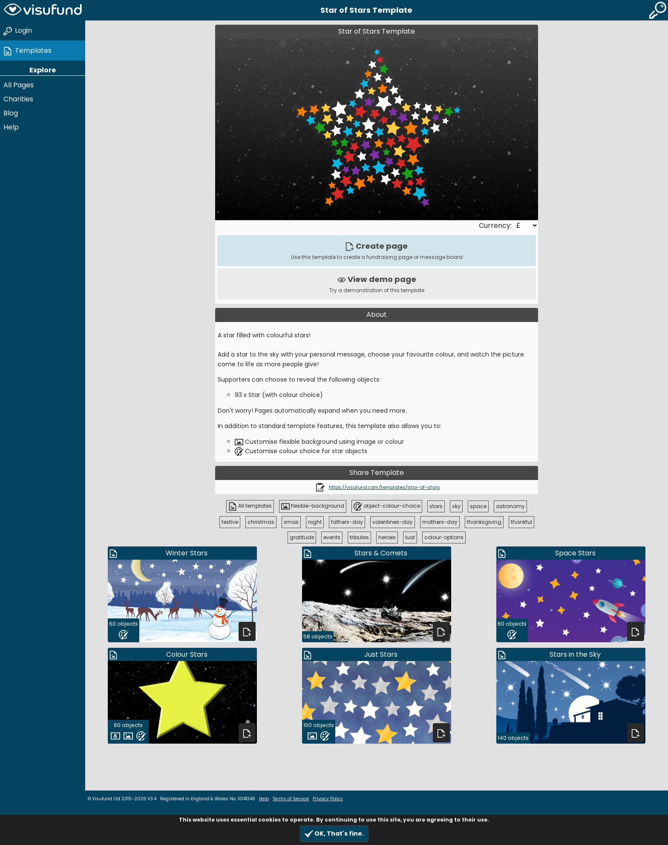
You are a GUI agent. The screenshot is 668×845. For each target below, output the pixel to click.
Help (11, 127)
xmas (291, 522)
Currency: (496, 225)
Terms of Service (291, 799)
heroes (387, 537)
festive (230, 522)
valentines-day (392, 522)
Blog (10, 113)
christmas (261, 522)
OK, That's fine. (334, 833)
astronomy (510, 506)
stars (436, 506)
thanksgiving (484, 522)
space (478, 506)
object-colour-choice (387, 506)
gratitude (302, 537)
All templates (250, 506)
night (315, 522)
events (331, 537)
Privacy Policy (328, 799)
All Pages (18, 85)
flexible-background (312, 506)
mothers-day (440, 522)
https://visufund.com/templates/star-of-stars (384, 487)
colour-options (444, 537)
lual (410, 537)
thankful (521, 522)
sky (456, 506)
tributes (359, 537)
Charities (18, 99)
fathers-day (347, 522)
